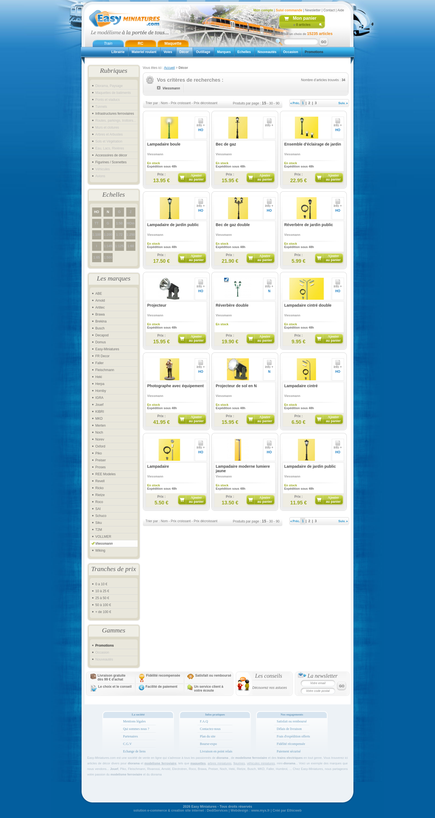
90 (277, 103)
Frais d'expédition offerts (293, 736)
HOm (131, 223)
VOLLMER (103, 537)
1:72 (119, 235)
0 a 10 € (101, 584)
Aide (340, 10)
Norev (99, 439)
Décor (184, 52)
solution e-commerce (150, 810)
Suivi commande (289, 10)
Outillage (203, 52)
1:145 (108, 246)
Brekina (101, 321)
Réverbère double (232, 305)
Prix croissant (181, 103)
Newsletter (313, 10)
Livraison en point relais (216, 751)
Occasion (290, 52)
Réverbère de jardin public (308, 224)
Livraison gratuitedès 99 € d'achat (112, 677)
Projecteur (156, 305)
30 (271, 103)
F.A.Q (204, 721)
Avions (100, 176)
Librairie (118, 52)
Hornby (100, 391)
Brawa (100, 314)
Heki (98, 377)
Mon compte (263, 10)
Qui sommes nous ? (136, 729)
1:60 (130, 246)
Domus (100, 342)
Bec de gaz (226, 144)
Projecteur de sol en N (236, 386)
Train (108, 43)
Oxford (100, 446)
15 (264, 103)
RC (140, 43)
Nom (164, 103)
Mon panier (305, 18)
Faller (99, 363)
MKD (99, 419)
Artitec (100, 307)
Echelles (244, 52)
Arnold (100, 300)
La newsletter (323, 676)
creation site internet (187, 810)
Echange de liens (134, 751)
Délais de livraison (289, 729)
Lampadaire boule (164, 144)
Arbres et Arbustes (109, 134)
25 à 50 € (102, 598)
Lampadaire (158, 466)
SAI (98, 509)
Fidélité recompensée (163, 675)
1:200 (108, 235)
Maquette (173, 43)
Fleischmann (104, 370)
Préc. (295, 103)
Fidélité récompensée (291, 744)
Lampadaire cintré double (308, 305)
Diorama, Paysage (109, 86)
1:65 (96, 257)
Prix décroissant (205, 103)
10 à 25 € (102, 591)
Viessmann (104, 544)
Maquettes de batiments (113, 93)
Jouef (99, 405)
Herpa (100, 384)
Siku (98, 523)
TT (97, 223)
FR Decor (102, 356)
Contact (329, 10)
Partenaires (130, 736)
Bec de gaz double (233, 224)
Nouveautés (267, 52)
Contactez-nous (210, 729)
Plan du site (208, 736)
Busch (100, 328)
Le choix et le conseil (115, 687)
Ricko (99, 488)
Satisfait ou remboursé (213, 675)
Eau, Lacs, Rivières (109, 148)
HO (96, 212)
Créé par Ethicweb (287, 810)
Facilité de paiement (162, 687)
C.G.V (127, 744)
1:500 (108, 257)
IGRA (99, 398)
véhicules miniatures (261, 763)
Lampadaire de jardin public (173, 224)
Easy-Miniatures (107, 349)
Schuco (101, 516)
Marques (224, 52)
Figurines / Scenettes (111, 162)
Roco (99, 502)
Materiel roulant (144, 52)
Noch (99, 432)
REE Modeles (105, 474)
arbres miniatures (219, 763)
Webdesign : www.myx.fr (250, 810)
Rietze (100, 495)
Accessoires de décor (111, 155)
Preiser (100, 460)
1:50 (119, 223)
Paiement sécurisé (289, 751)
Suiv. (343, 103)
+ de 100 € (103, 612)
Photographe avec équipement (175, 386)
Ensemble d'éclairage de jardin (312, 144)
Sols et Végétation (108, 141)
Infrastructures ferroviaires (114, 114)
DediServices (217, 810)
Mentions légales (134, 721)
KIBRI (99, 412)
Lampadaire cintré (301, 386)
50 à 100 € (103, 605)
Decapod (102, 335)
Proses (100, 467)
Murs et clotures (107, 127)
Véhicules (102, 169)
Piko (98, 453)
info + (201, 123)
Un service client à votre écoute (208, 688)
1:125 (119, 246)
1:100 (96, 235)
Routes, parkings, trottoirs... (115, 120)
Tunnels (101, 107)
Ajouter (196, 177)
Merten (100, 425)
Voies (168, 52)
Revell (100, 481)
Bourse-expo (208, 744)
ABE (98, 294)
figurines (239, 763)
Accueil (169, 68)
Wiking (100, 550)
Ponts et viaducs (107, 100)
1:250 (131, 235)
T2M (98, 530)
